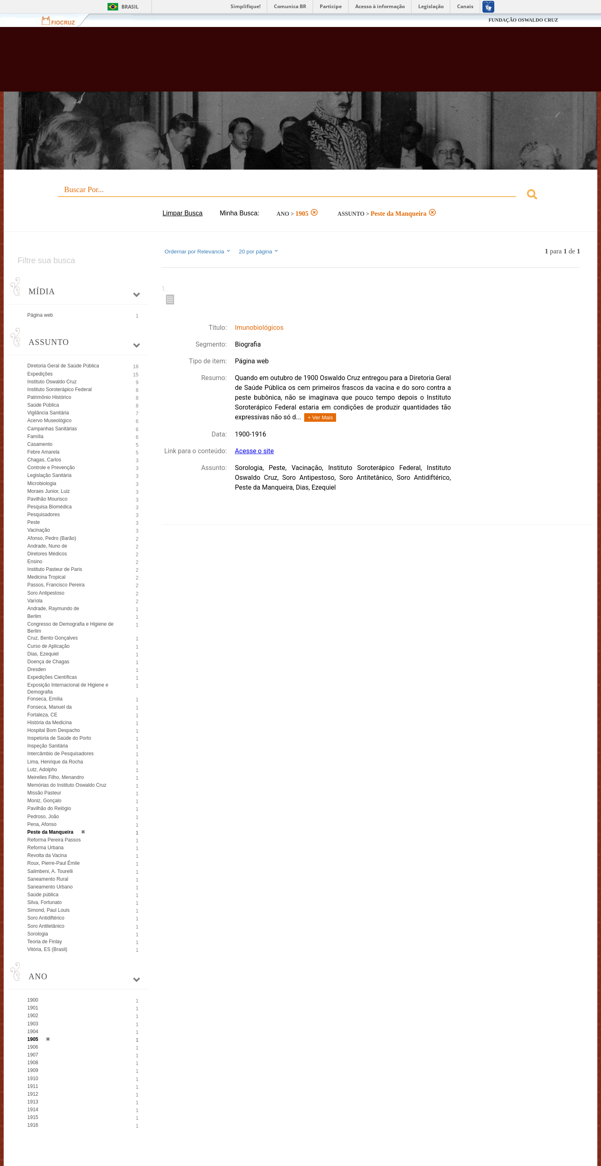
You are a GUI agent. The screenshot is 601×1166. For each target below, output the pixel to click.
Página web (40, 315)
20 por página (259, 251)
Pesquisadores (43, 514)
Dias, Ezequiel (43, 654)
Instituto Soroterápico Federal (59, 389)
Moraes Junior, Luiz (48, 491)
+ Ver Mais (320, 417)
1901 (32, 1008)
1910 (32, 1078)
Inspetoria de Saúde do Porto (59, 738)
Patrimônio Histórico (49, 397)
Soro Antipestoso (46, 593)
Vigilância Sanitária (48, 413)
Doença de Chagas (48, 662)
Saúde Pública (43, 405)
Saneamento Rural (47, 879)
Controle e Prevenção (51, 467)
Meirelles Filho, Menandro (55, 777)
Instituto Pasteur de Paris (54, 569)
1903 (32, 1024)
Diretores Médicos (47, 554)
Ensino (35, 561)
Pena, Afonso (41, 824)
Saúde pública (42, 894)
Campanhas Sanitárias (52, 429)
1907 (32, 1055)
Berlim (34, 616)
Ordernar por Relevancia (198, 251)
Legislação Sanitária (49, 475)
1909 (32, 1070)
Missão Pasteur (44, 793)
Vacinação (38, 530)
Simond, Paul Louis (48, 910)
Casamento (39, 444)
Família (35, 436)
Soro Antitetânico (46, 926)
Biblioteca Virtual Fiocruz (260, 63)
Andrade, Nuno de (47, 546)
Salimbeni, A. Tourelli (50, 871)
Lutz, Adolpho (42, 769)
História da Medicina (49, 722)
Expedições (40, 374)
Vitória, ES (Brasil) (47, 949)
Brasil (130, 6)
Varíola (35, 601)
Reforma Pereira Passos (54, 840)
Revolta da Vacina (47, 855)
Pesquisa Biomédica (49, 507)
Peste (33, 522)
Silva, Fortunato (44, 902)
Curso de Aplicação (48, 646)
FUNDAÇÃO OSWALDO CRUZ (523, 20)
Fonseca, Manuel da (49, 707)
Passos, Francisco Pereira (56, 585)
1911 (32, 1086)
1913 (32, 1102)
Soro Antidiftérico (46, 918)
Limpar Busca (183, 213)
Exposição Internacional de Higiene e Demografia (67, 688)
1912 (32, 1094)
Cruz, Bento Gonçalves (52, 638)
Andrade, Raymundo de (53, 608)
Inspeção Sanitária (47, 746)
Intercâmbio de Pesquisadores (60, 753)
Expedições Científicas (52, 677)
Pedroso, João (43, 816)
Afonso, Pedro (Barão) (51, 538)
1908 (32, 1062)
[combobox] (300, 195)
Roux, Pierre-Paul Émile (53, 863)
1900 (32, 1000)
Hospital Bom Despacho (53, 730)
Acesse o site (254, 451)
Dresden (36, 669)
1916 (32, 1125)
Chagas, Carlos (44, 460)
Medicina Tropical (46, 577)
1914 (32, 1109)
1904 (32, 1031)
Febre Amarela (43, 452)
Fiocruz (63, 20)
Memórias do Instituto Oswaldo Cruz (66, 785)
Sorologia (37, 934)
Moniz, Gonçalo (44, 800)
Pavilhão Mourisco (47, 499)
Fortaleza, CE (42, 715)
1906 (32, 1047)
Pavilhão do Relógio (49, 808)
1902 (32, 1015)
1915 (32, 1117)
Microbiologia (41, 483)
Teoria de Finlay (44, 941)
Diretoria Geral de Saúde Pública (63, 366)
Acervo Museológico (49, 420)
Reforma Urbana (45, 847)
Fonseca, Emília (45, 699)
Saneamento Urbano (50, 887)
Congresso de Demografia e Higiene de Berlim (70, 627)
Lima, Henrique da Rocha (55, 762)
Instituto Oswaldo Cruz (52, 382)
